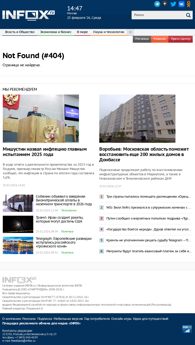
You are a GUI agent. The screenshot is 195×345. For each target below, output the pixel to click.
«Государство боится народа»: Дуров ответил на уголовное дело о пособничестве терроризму (149, 229)
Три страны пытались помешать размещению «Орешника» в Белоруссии (149, 196)
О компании (11, 319)
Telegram (157, 4)
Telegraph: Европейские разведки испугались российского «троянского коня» (63, 242)
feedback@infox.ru (23, 340)
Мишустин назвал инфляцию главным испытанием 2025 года (45, 152)
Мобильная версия (68, 319)
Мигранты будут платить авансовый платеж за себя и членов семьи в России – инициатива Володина (149, 251)
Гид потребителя (97, 319)
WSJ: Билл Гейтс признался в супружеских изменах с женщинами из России (149, 207)
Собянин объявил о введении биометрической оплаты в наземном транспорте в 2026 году (64, 200)
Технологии (68, 210)
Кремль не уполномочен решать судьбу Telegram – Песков (149, 240)
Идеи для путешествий (150, 319)
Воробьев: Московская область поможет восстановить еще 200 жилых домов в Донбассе (144, 155)
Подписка (44, 319)
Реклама (29, 319)
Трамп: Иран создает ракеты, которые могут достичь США (59, 219)
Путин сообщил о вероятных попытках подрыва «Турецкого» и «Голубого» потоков (149, 218)
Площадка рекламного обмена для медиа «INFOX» (41, 323)
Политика (67, 231)
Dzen (165, 4)
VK (181, 4)
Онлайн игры (121, 319)
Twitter (173, 4)
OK (190, 4)
